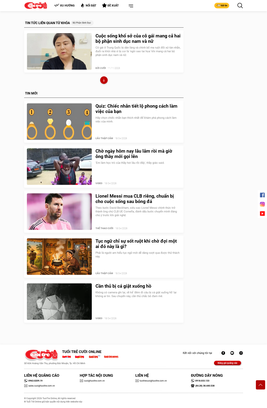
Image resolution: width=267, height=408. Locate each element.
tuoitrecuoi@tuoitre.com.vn (151, 380)
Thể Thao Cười (104, 228)
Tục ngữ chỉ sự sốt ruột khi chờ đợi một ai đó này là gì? (136, 243)
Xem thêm (104, 81)
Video (98, 183)
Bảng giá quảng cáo (227, 363)
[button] (130, 6)
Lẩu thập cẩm (104, 138)
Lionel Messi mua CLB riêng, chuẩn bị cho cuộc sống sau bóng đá (134, 198)
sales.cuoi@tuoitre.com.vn (39, 385)
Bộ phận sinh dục (82, 22)
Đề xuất (110, 5)
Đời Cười (100, 68)
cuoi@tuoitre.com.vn (92, 380)
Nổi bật (88, 5)
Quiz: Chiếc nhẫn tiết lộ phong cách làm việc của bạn (136, 108)
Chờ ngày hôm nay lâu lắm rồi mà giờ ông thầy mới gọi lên (133, 153)
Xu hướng (64, 5)
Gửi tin (221, 5)
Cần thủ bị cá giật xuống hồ (123, 286)
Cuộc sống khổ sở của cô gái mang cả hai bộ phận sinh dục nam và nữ (138, 38)
